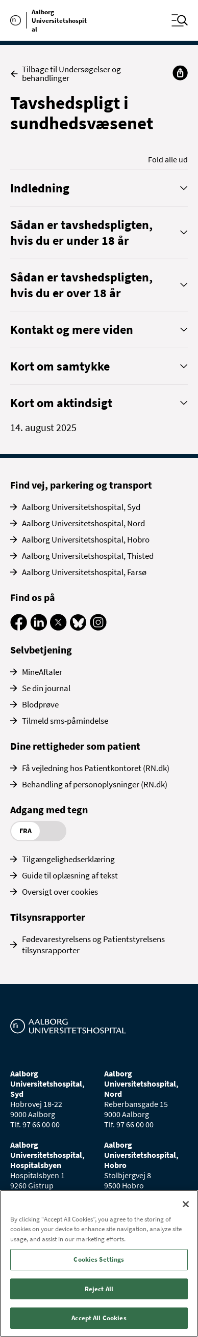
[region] (99, 1263)
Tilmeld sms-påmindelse (65, 720)
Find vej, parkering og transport (81, 484)
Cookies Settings (98, 1259)
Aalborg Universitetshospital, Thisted (88, 555)
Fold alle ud (168, 159)
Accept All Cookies (98, 1318)
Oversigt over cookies (60, 891)
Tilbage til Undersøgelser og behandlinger (65, 73)
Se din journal (46, 688)
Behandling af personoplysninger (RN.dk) (94, 784)
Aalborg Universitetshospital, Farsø (84, 572)
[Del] (180, 72)
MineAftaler (42, 671)
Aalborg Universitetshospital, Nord (83, 523)
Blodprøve (40, 704)
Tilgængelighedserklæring (68, 859)
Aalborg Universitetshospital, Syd (81, 507)
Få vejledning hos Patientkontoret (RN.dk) (95, 768)
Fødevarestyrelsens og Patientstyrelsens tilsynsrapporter (93, 944)
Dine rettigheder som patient (75, 745)
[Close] (186, 1204)
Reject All (99, 1289)
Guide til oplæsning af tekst (70, 875)
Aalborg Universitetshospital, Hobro (86, 539)
